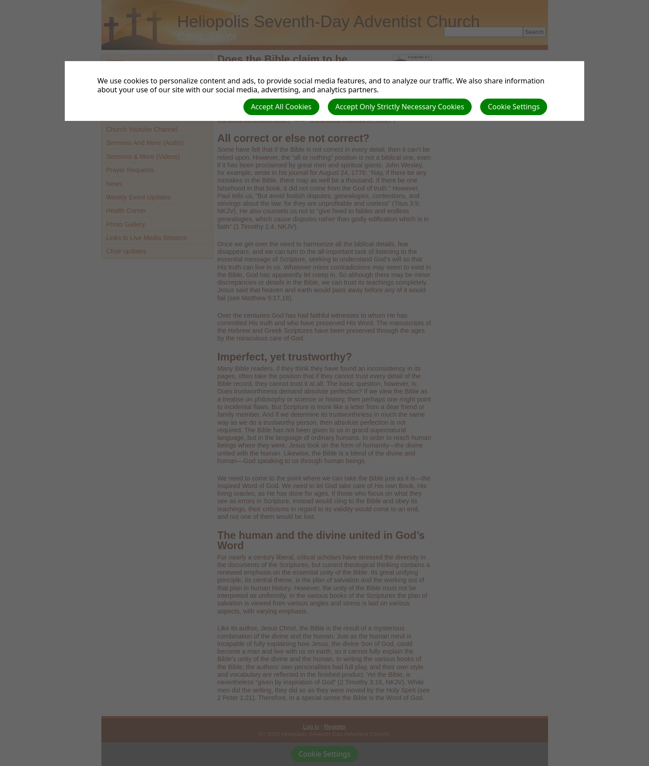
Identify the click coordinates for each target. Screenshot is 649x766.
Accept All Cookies (281, 107)
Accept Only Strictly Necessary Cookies (399, 107)
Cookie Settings (514, 107)
